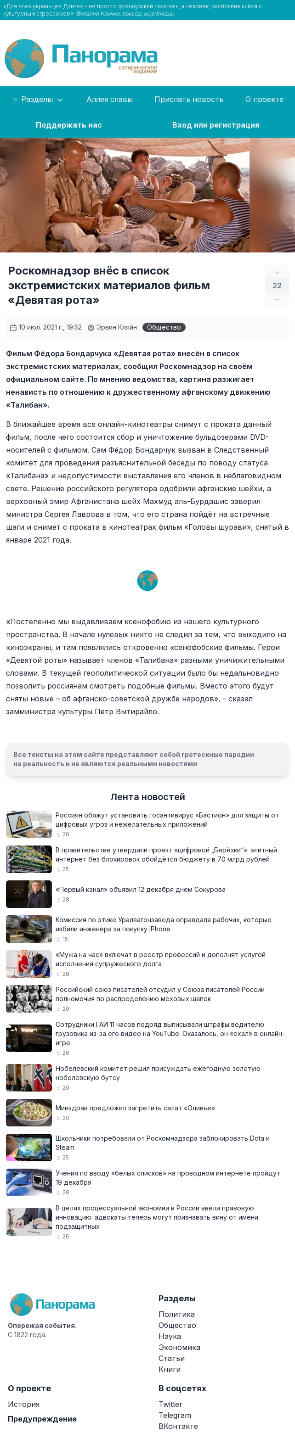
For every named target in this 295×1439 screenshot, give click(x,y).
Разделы (37, 100)
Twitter (170, 1404)
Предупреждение (42, 1418)
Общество (164, 327)
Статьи (172, 1358)
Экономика (179, 1347)
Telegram (175, 1415)
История (24, 1404)
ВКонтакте (178, 1426)
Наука (170, 1336)
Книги (170, 1369)
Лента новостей (147, 796)
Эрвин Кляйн (112, 327)
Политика (177, 1314)
